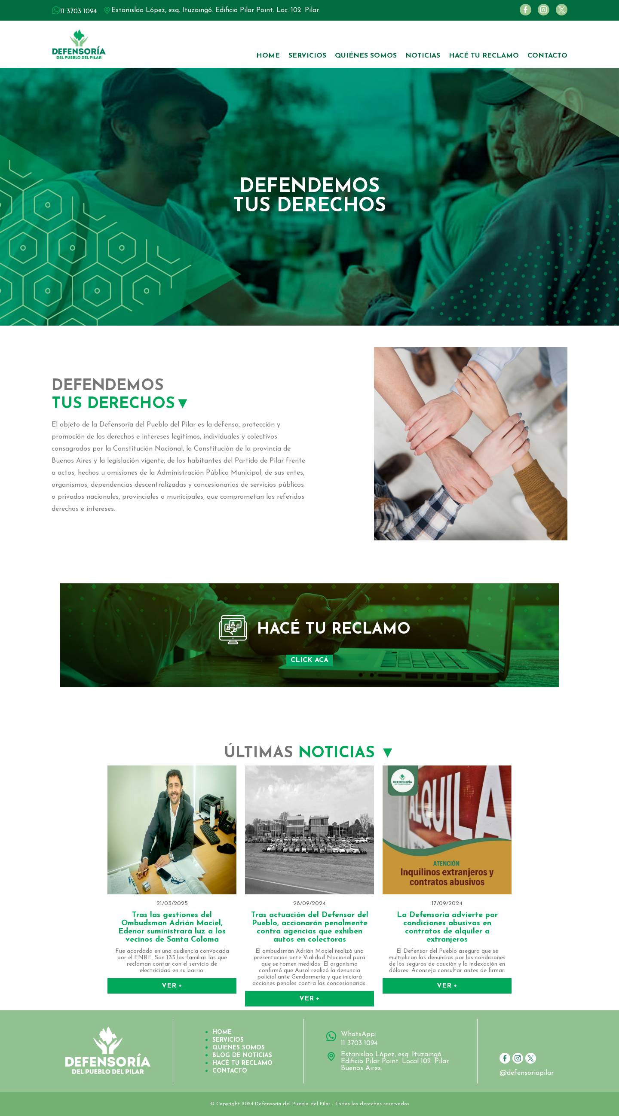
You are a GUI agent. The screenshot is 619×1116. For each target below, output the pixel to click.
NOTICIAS (422, 55)
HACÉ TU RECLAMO (484, 55)
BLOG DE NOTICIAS (242, 1055)
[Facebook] (523, 13)
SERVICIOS (307, 55)
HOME (268, 55)
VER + (172, 985)
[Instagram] (541, 13)
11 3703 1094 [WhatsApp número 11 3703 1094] (78, 11)
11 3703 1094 (359, 1043)
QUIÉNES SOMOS (366, 55)
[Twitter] (559, 13)
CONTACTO (547, 55)
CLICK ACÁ (309, 660)
